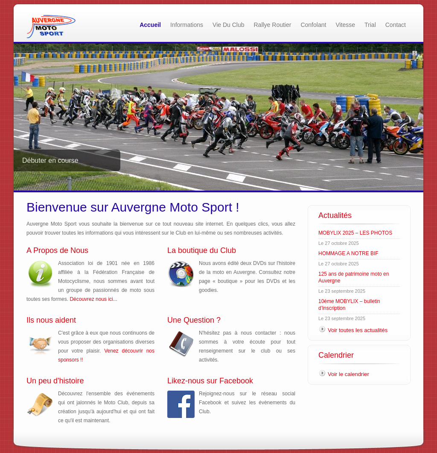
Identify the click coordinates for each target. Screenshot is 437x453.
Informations (186, 24)
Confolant (313, 24)
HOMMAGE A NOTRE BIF (348, 253)
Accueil (150, 24)
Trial (370, 24)
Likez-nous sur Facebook (210, 381)
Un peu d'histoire (55, 381)
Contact (395, 24)
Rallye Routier (272, 24)
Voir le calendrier (348, 374)
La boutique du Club (201, 250)
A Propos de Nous (57, 250)
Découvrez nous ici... (93, 299)
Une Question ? (194, 320)
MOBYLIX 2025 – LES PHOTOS (355, 233)
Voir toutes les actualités (357, 330)
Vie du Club (228, 24)
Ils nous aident (51, 320)
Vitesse (345, 24)
